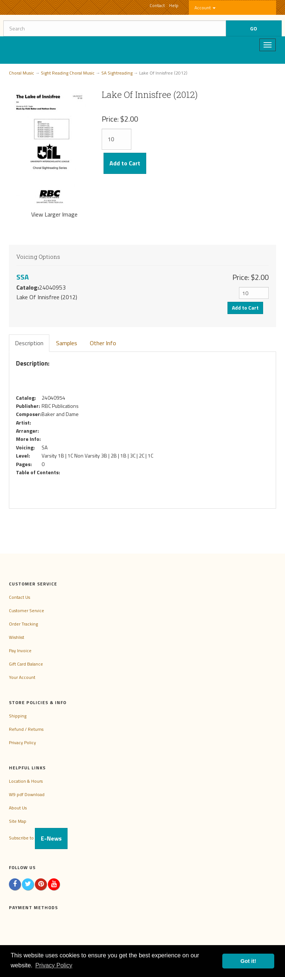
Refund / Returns (26, 729)
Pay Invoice (20, 650)
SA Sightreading (116, 72)
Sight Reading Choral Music (68, 72)
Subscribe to (38, 837)
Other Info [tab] (103, 343)
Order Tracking (23, 623)
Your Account (22, 677)
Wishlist (16, 637)
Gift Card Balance (26, 663)
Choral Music (21, 72)
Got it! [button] (248, 961)
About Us (18, 807)
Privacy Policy (22, 742)
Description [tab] (29, 343)
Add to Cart (124, 163)
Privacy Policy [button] (53, 965)
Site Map (17, 821)
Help (173, 5)
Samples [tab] (66, 343)
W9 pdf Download (27, 794)
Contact (157, 5)
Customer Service (26, 610)
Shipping (17, 715)
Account (205, 7)
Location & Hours (26, 781)
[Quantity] (116, 139)
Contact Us (19, 597)
